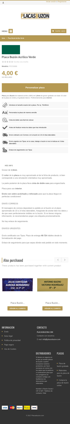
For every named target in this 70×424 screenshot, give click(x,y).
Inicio (3, 38)
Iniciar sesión (51, 2)
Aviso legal (8, 336)
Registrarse (62, 2)
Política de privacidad (12, 340)
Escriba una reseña (21, 62)
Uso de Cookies (10, 349)
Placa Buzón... (17, 302)
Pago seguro (9, 344)
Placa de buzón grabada (62, 364)
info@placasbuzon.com (51, 339)
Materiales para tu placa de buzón (63, 373)
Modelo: (5, 66)
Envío (6, 331)
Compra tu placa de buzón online (63, 383)
